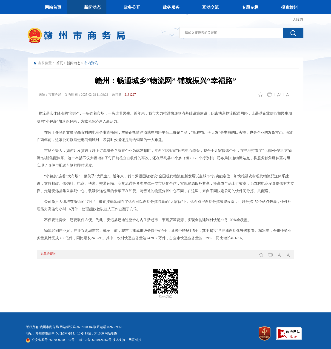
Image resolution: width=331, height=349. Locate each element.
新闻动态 (73, 63)
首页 (59, 63)
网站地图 (111, 333)
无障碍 (298, 19)
